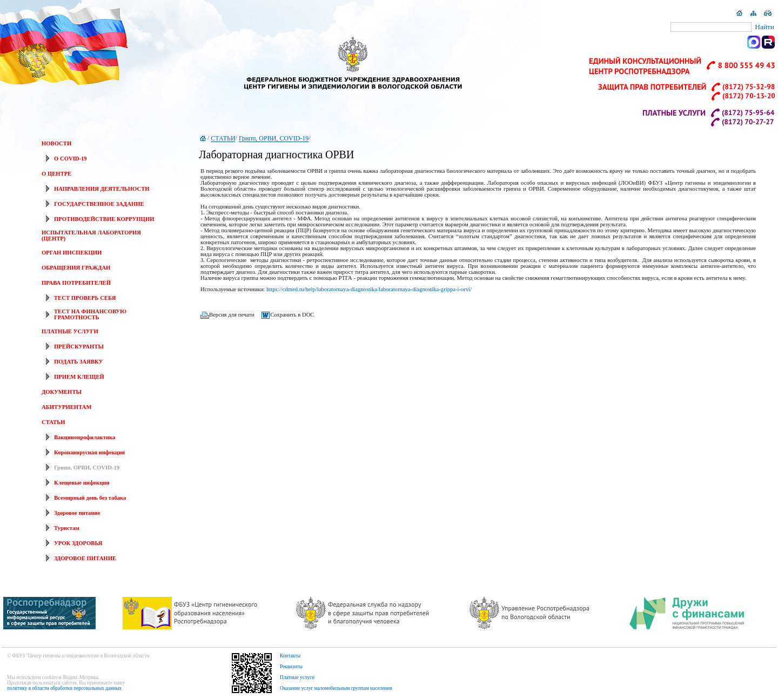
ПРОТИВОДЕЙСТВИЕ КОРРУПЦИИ (104, 219)
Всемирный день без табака (90, 498)
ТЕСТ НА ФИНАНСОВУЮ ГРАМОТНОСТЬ (90, 314)
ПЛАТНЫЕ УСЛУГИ (70, 331)
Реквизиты (291, 666)
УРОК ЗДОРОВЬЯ (78, 543)
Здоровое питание (77, 513)
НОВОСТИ (56, 143)
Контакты (290, 655)
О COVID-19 (70, 159)
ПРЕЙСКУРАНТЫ (79, 347)
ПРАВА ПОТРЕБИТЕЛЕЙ (76, 283)
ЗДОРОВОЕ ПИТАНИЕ (85, 558)
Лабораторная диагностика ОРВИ (276, 154)
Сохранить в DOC (292, 315)
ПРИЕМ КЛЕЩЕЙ (79, 377)
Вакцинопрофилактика (84, 437)
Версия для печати (231, 315)
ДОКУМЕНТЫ (62, 392)
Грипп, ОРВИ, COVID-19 (86, 468)
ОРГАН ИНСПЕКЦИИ (72, 253)
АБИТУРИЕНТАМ (66, 407)
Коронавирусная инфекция (89, 452)
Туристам (66, 528)
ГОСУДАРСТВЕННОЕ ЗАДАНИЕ (99, 204)
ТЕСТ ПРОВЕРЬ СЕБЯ (85, 298)
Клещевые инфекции (82, 483)
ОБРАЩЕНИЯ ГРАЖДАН (76, 268)
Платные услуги (297, 677)
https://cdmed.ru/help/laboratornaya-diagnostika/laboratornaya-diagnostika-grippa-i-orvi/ (369, 289)
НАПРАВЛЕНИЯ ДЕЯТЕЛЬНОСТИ (102, 189)
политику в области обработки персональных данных (64, 688)
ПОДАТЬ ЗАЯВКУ (78, 362)
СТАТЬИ (53, 422)
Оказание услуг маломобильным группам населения (336, 688)
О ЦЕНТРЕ (56, 174)
